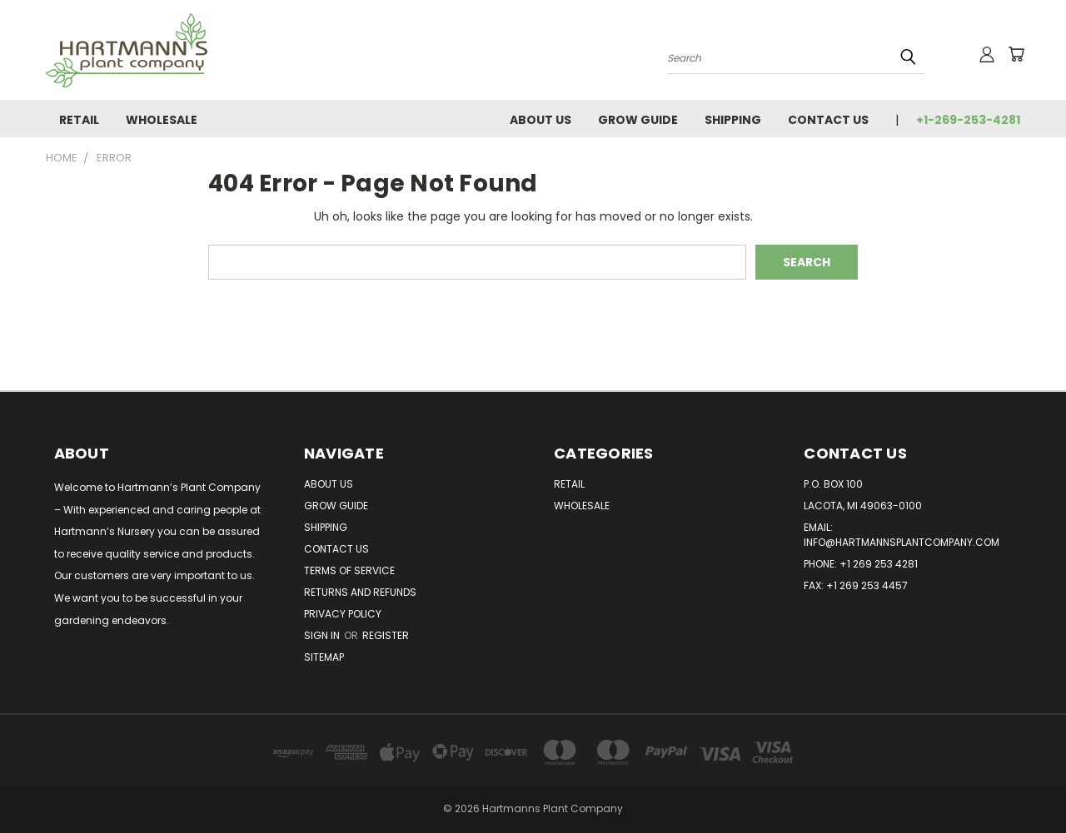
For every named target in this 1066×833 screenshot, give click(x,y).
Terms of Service (349, 570)
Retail (79, 120)
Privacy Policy (342, 614)
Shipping (733, 120)
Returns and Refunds (360, 592)
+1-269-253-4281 (968, 120)
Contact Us (828, 120)
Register (385, 635)
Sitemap (324, 657)
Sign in (323, 635)
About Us (540, 120)
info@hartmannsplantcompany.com (901, 542)
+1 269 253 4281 (878, 564)
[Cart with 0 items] (1016, 54)
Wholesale (161, 120)
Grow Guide (638, 120)
